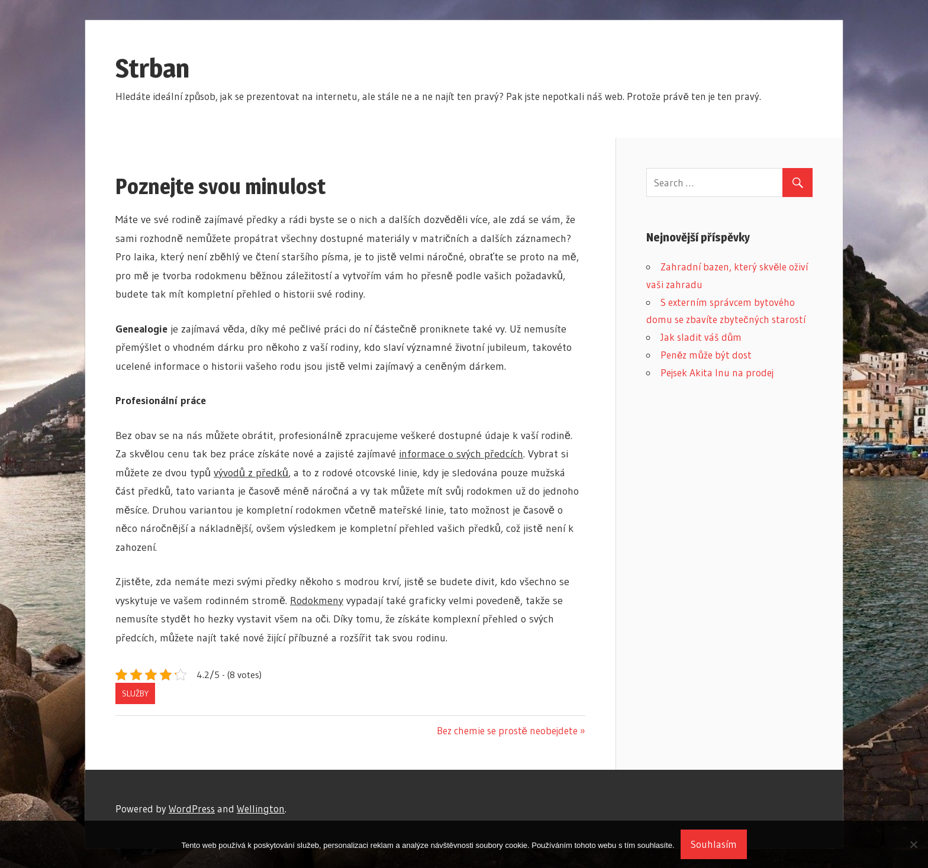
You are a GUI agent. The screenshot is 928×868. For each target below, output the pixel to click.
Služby (135, 693)
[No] (913, 844)
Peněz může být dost (706, 355)
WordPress (192, 808)
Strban (152, 68)
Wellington (261, 808)
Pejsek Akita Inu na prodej (717, 372)
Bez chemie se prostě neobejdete (507, 730)
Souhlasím (714, 844)
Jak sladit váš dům (701, 337)
